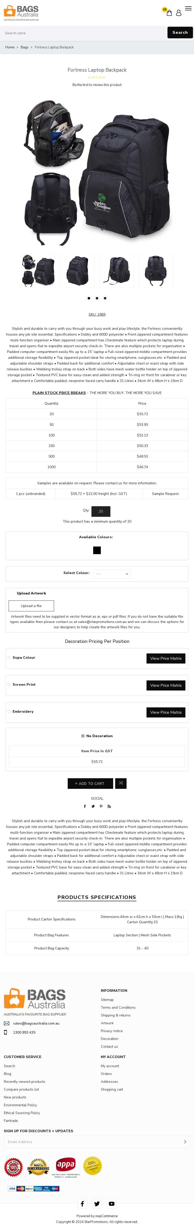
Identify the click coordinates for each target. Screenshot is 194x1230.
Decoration (109, 1038)
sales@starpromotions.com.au (102, 621)
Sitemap (107, 999)
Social (97, 798)
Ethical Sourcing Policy (22, 1113)
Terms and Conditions (118, 1007)
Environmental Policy (20, 1105)
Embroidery (23, 711)
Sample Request (165, 493)
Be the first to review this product (97, 85)
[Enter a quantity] (100, 511)
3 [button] (105, 298)
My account (110, 1066)
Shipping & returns (116, 1015)
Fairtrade (11, 1120)
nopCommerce (106, 1216)
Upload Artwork (31, 593)
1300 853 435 (19, 1032)
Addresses (109, 1081)
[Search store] (97, 33)
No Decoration (99, 736)
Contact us (109, 1046)
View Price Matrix (166, 658)
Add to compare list (121, 783)
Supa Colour (24, 657)
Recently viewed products (24, 1081)
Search (180, 32)
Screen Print (24, 684)
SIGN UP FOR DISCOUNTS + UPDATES (38, 1131)
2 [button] (97, 298)
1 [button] (88, 298)
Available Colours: (96, 537)
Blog (7, 1073)
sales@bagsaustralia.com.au (31, 1023)
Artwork (107, 1023)
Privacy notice (112, 1031)
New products (15, 1097)
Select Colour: (76, 573)
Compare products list (21, 1089)
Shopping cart (112, 1089)
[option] (38, 270)
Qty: (86, 510)
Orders (106, 1073)
